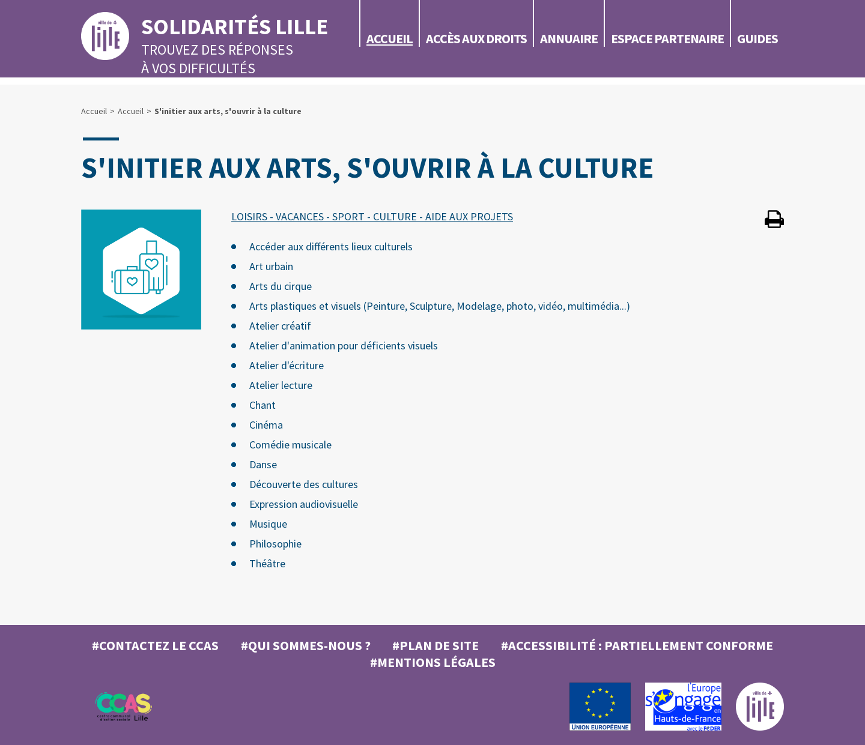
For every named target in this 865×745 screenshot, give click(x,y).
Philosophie (275, 543)
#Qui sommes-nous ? (306, 645)
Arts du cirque (280, 286)
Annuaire (569, 38)
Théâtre (267, 563)
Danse (263, 464)
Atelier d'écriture (286, 365)
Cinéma (266, 425)
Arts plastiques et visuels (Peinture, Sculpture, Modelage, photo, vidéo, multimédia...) (439, 306)
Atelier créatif (280, 326)
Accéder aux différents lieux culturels (331, 246)
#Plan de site (435, 645)
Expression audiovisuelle (303, 504)
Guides (757, 38)
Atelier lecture (280, 385)
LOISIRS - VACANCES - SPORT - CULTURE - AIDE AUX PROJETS (372, 216)
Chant (262, 405)
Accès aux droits (476, 38)
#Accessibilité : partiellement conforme (637, 645)
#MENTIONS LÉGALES (433, 662)
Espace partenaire (667, 38)
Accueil (389, 38)
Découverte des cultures (303, 484)
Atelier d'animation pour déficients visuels (343, 345)
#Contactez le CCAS (155, 645)
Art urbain (271, 266)
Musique (268, 524)
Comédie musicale (290, 444)
